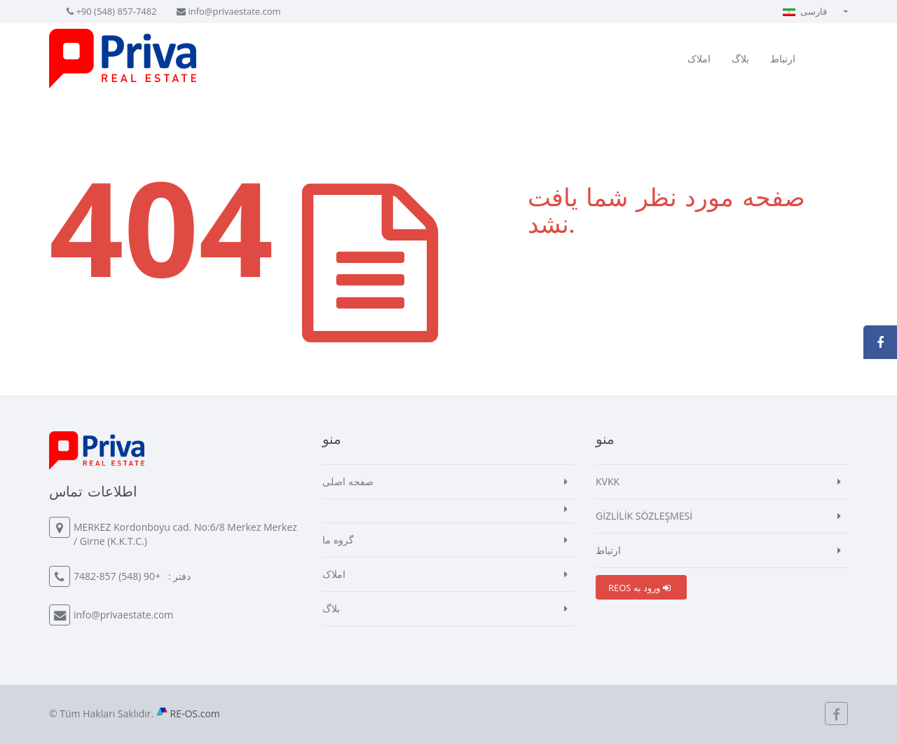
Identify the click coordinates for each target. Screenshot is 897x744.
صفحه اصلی (348, 481)
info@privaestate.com (234, 11)
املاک (699, 58)
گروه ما (338, 539)
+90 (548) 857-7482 (116, 11)
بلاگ (740, 58)
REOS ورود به (639, 587)
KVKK (607, 481)
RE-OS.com (195, 713)
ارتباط (782, 58)
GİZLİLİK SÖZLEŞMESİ (644, 515)
